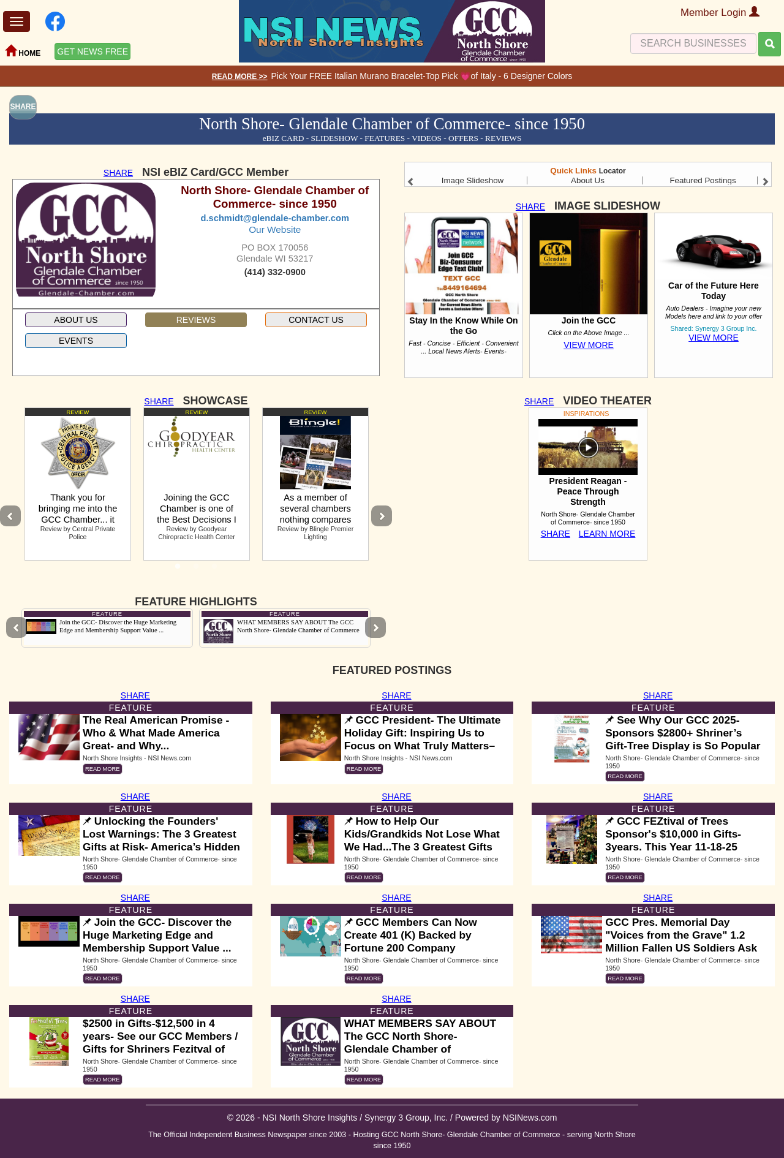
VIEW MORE (589, 345)
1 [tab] (178, 570)
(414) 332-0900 (275, 272)
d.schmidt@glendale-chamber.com (275, 218)
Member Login (720, 12)
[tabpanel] (77, 484)
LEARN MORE (607, 534)
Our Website (275, 229)
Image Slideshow (473, 180)
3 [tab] (214, 570)
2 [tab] (196, 570)
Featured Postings (702, 180)
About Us (588, 180)
